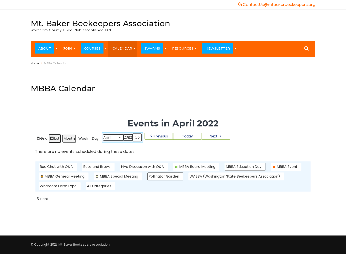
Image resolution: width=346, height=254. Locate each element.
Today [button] (187, 136)
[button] (159, 136)
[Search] (306, 48)
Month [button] (69, 138)
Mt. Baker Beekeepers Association (100, 23)
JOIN (67, 48)
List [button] (55, 139)
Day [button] (95, 138)
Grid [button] (41, 139)
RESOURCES (182, 48)
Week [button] (83, 138)
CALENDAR (122, 48)
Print (42, 199)
